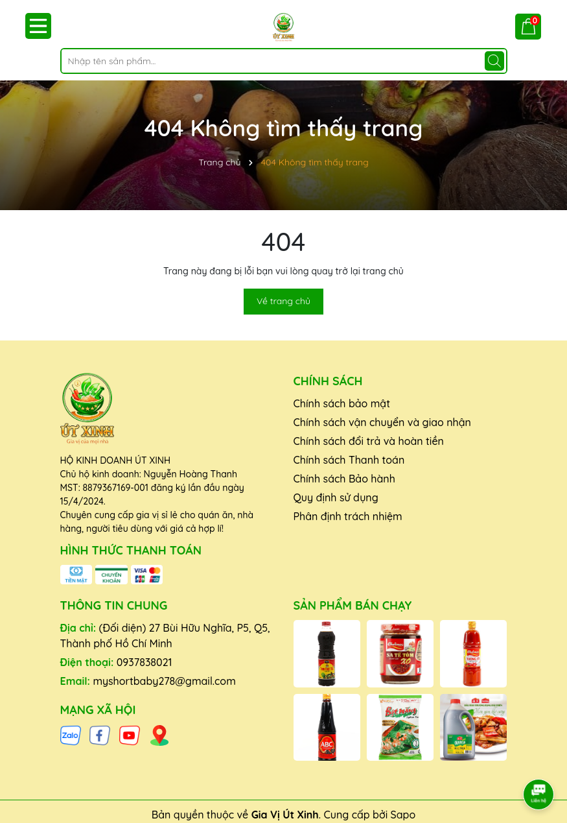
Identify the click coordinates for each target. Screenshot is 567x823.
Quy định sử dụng (336, 497)
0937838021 (144, 662)
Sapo (403, 814)
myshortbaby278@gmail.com (164, 680)
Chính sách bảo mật (342, 403)
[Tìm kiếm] (494, 61)
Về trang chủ (283, 301)
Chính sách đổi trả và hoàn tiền (369, 441)
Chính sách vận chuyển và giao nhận (382, 422)
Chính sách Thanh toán (349, 459)
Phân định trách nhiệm (348, 516)
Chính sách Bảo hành (344, 478)
